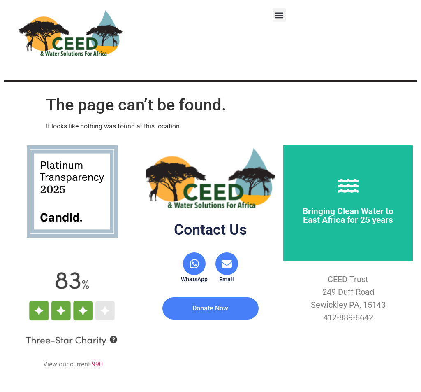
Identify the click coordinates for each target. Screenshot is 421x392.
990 (97, 364)
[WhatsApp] (194, 267)
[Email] (227, 267)
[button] (279, 15)
